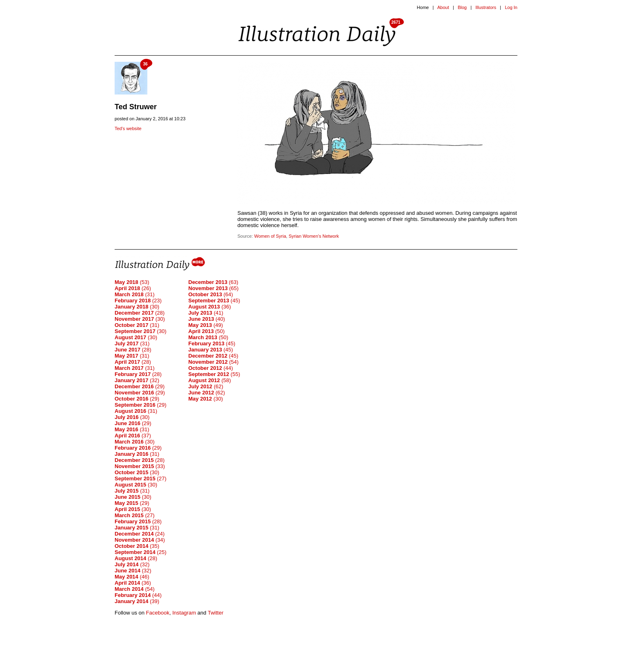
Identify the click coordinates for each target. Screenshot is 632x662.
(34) (140, 540)
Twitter (215, 613)
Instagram (184, 613)
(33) (140, 466)
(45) (214, 300)
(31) (135, 294)
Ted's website (128, 128)
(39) (137, 601)
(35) (137, 546)
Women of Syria (270, 236)
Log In (511, 7)
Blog (462, 7)
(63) (213, 282)
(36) (133, 583)
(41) (205, 313)
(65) (213, 288)
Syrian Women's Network (314, 236)
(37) (133, 435)
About (443, 7)
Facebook (157, 613)
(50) (206, 331)
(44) (138, 595)
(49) (205, 325)
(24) (140, 534)
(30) (137, 307)
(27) (140, 478)
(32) (137, 380)
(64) (210, 294)
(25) (140, 552)
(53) (132, 282)
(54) (135, 589)
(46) (132, 577)
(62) (205, 386)
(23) (138, 300)
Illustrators (485, 7)
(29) (140, 386)
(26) (133, 288)
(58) (209, 380)
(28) (140, 313)
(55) (214, 374)
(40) (206, 319)
